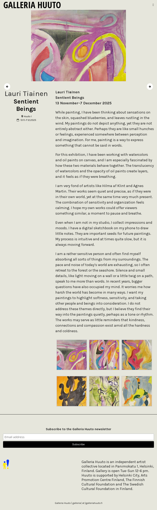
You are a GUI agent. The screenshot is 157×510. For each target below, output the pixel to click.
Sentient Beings (26, 105)
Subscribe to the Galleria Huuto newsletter (78, 429)
